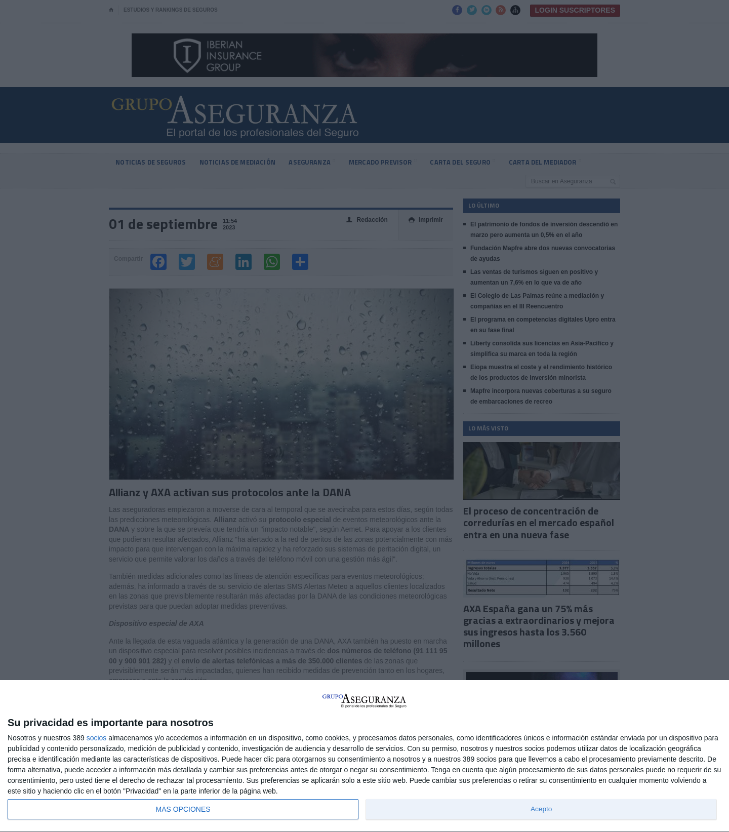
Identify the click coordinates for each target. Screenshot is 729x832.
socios (97, 737)
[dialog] (364, 756)
